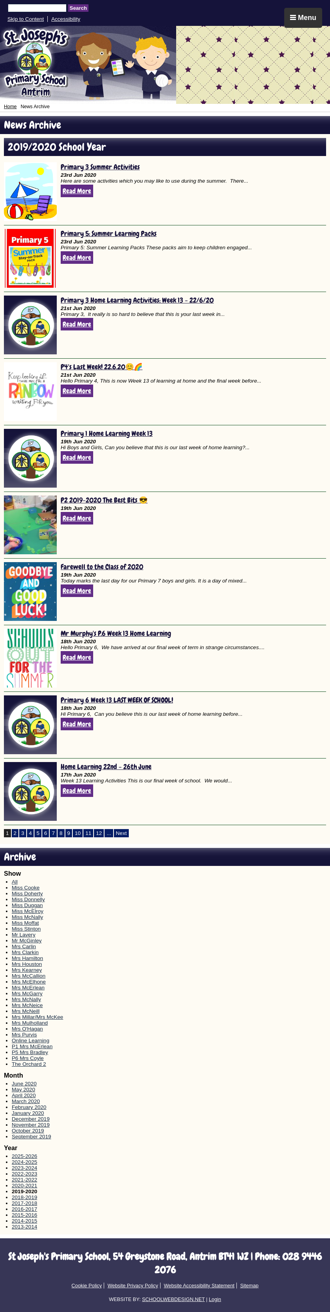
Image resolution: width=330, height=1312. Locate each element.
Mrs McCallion (28, 976)
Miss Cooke (26, 888)
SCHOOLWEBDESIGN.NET (173, 1299)
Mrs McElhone (29, 982)
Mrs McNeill (26, 1011)
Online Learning (30, 1040)
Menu (303, 18)
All (15, 882)
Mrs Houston (27, 964)
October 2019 (28, 1131)
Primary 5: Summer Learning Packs (109, 233)
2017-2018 (24, 1203)
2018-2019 (24, 1197)
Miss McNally (27, 917)
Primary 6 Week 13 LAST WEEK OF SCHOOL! (117, 699)
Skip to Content (25, 19)
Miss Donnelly (28, 899)
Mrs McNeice (27, 1005)
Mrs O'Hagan (27, 1029)
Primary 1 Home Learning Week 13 (107, 433)
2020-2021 (24, 1186)
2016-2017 (24, 1209)
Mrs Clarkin (25, 952)
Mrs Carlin (24, 946)
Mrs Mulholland (30, 1023)
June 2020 (24, 1084)
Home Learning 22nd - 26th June (106, 766)
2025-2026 (24, 1156)
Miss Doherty (27, 893)
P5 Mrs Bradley (30, 1052)
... (108, 833)
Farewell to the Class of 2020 (102, 566)
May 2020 (23, 1089)
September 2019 (31, 1137)
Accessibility (65, 19)
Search (78, 8)
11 (88, 833)
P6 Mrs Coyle (28, 1058)
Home (10, 106)
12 (99, 833)
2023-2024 (24, 1168)
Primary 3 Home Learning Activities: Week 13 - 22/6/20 (137, 300)
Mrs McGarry (27, 993)
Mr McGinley (26, 941)
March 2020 (26, 1101)
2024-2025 (24, 1162)
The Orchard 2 (29, 1064)
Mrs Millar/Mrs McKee (37, 1017)
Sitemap (249, 1285)
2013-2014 (24, 1227)
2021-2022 (24, 1180)
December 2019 (31, 1119)
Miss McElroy (27, 911)
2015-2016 (24, 1215)
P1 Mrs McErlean (32, 1046)
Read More (77, 191)
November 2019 (31, 1125)
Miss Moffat (25, 923)
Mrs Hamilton (27, 958)
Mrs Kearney (27, 970)
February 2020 (29, 1107)
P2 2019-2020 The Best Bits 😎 (104, 499)
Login (215, 1299)
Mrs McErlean (28, 988)
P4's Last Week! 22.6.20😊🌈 (101, 366)
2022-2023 (24, 1174)
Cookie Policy (87, 1285)
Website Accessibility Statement (199, 1285)
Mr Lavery (23, 935)
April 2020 (24, 1095)
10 (78, 833)
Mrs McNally (26, 999)
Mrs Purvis (24, 1035)
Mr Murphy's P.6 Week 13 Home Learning (116, 633)
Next (121, 833)
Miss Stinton (26, 929)
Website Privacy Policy (133, 1285)
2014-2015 (24, 1221)
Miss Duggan (27, 905)
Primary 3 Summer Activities (100, 166)
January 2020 (28, 1113)
